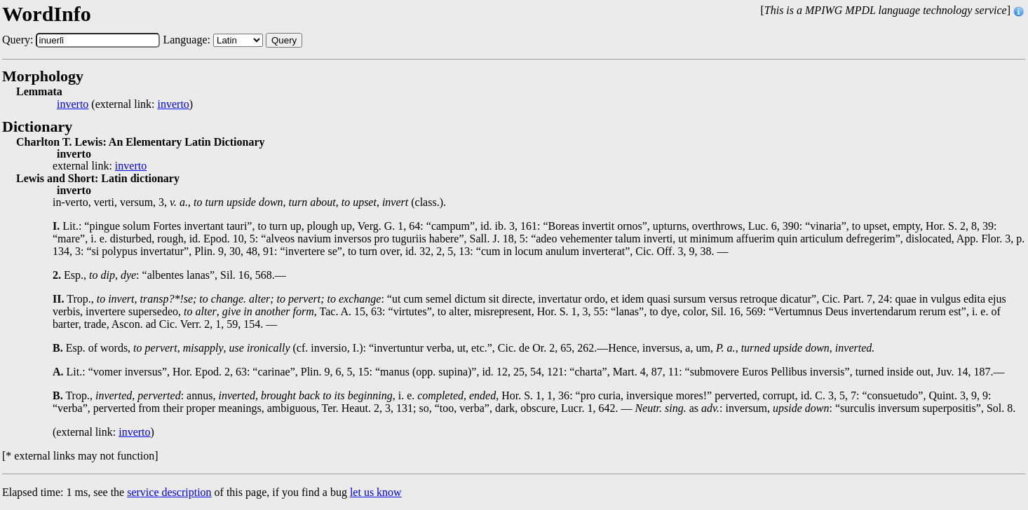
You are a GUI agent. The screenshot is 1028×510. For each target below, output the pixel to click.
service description (169, 492)
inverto (72, 104)
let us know (376, 492)
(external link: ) (125, 104)
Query (284, 40)
